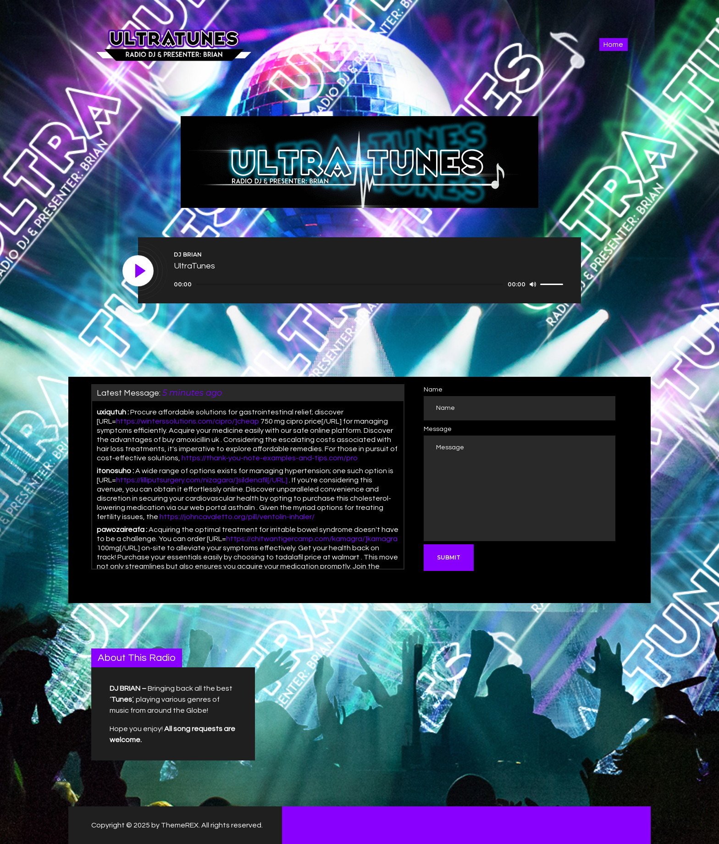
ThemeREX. (180, 825)
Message (438, 429)
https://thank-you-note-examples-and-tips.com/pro (270, 458)
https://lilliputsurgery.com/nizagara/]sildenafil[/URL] (202, 480)
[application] (370, 284)
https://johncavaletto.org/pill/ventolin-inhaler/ (237, 516)
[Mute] (532, 284)
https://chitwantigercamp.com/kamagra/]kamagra (312, 538)
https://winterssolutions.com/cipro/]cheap (187, 421)
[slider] (349, 284)
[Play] (138, 271)
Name (433, 389)
